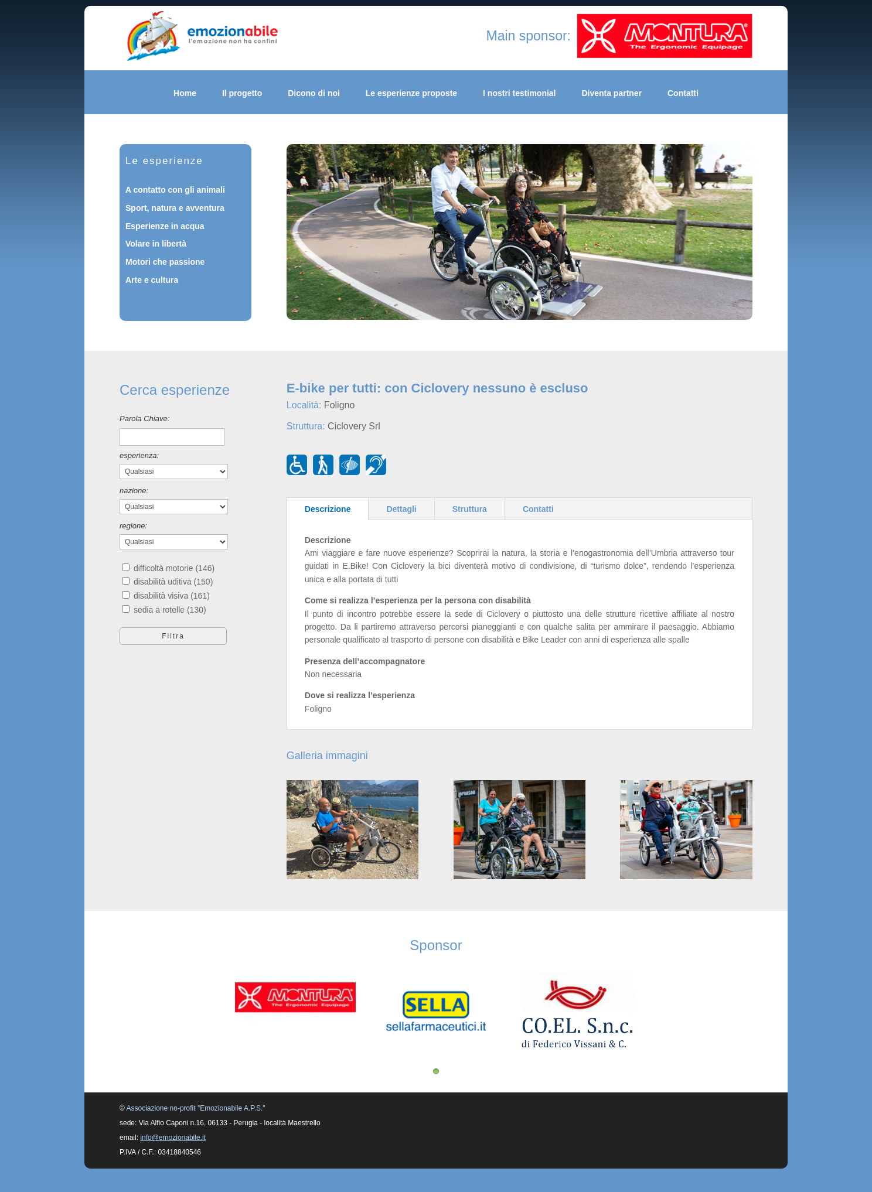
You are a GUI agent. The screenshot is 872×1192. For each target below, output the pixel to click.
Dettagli (401, 509)
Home (184, 93)
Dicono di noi (314, 93)
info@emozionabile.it (173, 1137)
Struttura (469, 509)
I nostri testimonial (519, 93)
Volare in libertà (155, 243)
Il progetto (242, 93)
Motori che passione (165, 262)
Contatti (683, 93)
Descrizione (328, 509)
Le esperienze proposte (411, 93)
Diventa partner (611, 93)
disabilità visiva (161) (172, 595)
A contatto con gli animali (175, 189)
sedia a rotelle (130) (170, 609)
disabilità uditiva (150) (173, 581)
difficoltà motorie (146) (174, 568)
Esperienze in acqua (165, 226)
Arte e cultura (151, 280)
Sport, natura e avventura (174, 208)
